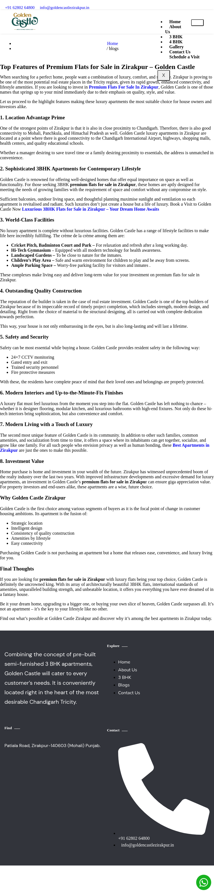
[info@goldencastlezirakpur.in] (41, 2)
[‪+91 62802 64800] (7, 2)
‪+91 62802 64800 (20, 7)
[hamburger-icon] (197, 22)
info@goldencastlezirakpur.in (64, 7)
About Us (173, 29)
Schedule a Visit (184, 56)
